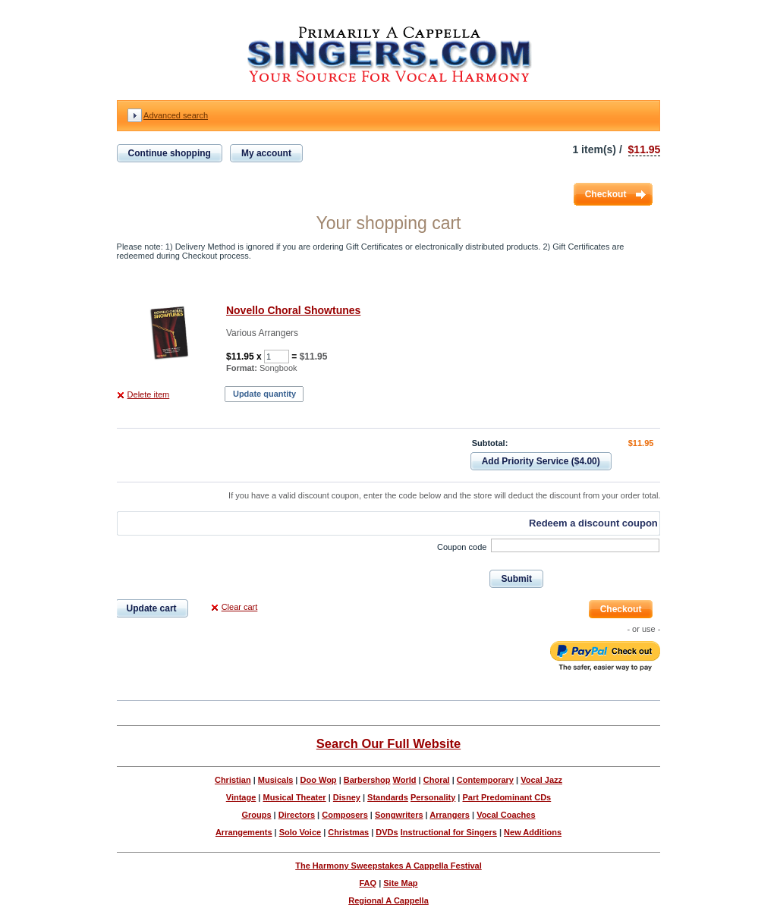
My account (266, 153)
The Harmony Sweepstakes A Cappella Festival (388, 865)
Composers (345, 814)
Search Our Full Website (388, 743)
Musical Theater (294, 797)
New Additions (533, 832)
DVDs (387, 832)
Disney (346, 797)
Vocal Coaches (506, 814)
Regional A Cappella (388, 900)
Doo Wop (318, 779)
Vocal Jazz (541, 779)
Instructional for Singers (449, 832)
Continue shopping (169, 153)
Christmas (348, 832)
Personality (433, 797)
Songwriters (399, 814)
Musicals (275, 779)
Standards (387, 797)
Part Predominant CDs (506, 797)
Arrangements (243, 832)
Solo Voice (300, 832)
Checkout (606, 194)
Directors (296, 814)
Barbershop (367, 779)
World (405, 779)
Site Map (400, 883)
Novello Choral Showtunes (293, 310)
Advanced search (175, 115)
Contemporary (485, 779)
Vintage (241, 797)
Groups (256, 814)
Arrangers (449, 814)
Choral (436, 779)
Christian (233, 779)
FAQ (367, 883)
